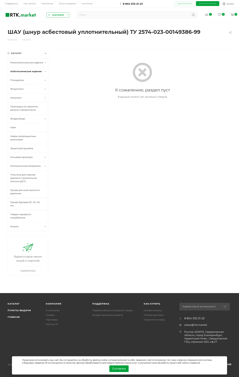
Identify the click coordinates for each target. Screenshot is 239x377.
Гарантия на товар (154, 319)
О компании (53, 310)
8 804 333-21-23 (133, 3)
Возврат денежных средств (107, 315)
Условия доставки (154, 315)
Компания (53, 303)
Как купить (152, 303)
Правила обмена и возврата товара (112, 310)
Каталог (14, 303)
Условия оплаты (153, 310)
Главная (14, 317)
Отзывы (50, 315)
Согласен (119, 368)
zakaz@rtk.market (195, 324)
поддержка (100, 303)
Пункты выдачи (19, 310)
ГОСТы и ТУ (52, 324)
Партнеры (51, 319)
